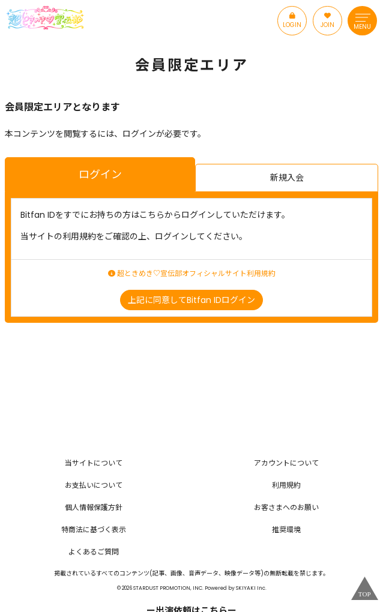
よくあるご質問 (93, 552)
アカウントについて (286, 463)
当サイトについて (93, 463)
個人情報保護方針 (93, 507)
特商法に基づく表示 (93, 529)
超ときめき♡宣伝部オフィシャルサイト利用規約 (192, 273)
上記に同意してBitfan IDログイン (191, 300)
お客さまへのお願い (286, 507)
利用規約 (286, 485)
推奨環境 (286, 529)
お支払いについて (93, 485)
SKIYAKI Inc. (251, 588)
